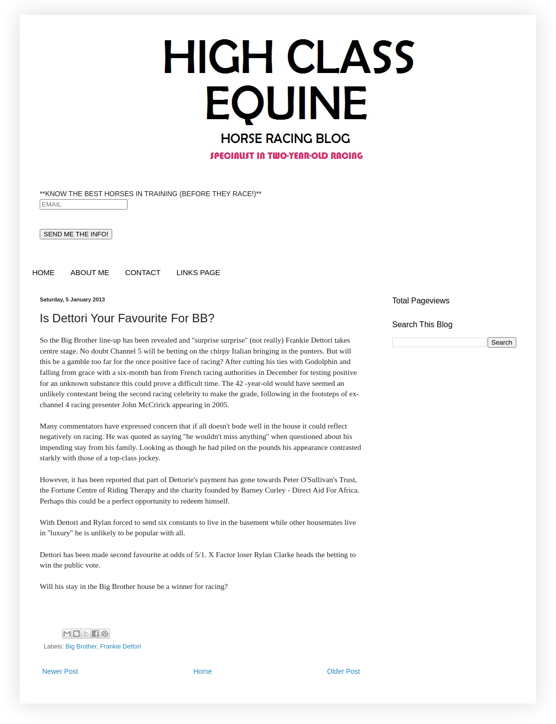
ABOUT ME (89, 272)
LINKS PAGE (198, 272)
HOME (43, 272)
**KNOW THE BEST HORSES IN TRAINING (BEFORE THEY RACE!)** (151, 194)
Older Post (343, 671)
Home (202, 671)
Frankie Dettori (120, 646)
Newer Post (60, 671)
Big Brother (81, 646)
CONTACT (142, 272)
